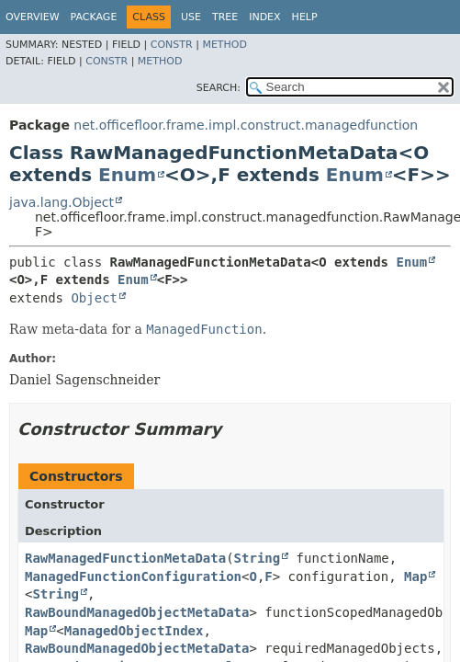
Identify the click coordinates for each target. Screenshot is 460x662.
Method (224, 45)
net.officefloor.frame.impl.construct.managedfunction (245, 125)
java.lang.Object (61, 202)
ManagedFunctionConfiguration (133, 576)
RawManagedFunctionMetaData (125, 558)
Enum (127, 175)
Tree (225, 17)
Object (94, 298)
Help (305, 17)
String (257, 558)
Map (415, 576)
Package (94, 17)
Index (264, 17)
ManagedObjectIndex (134, 630)
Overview (33, 17)
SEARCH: (218, 88)
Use (191, 17)
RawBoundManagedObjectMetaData (137, 612)
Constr (172, 45)
